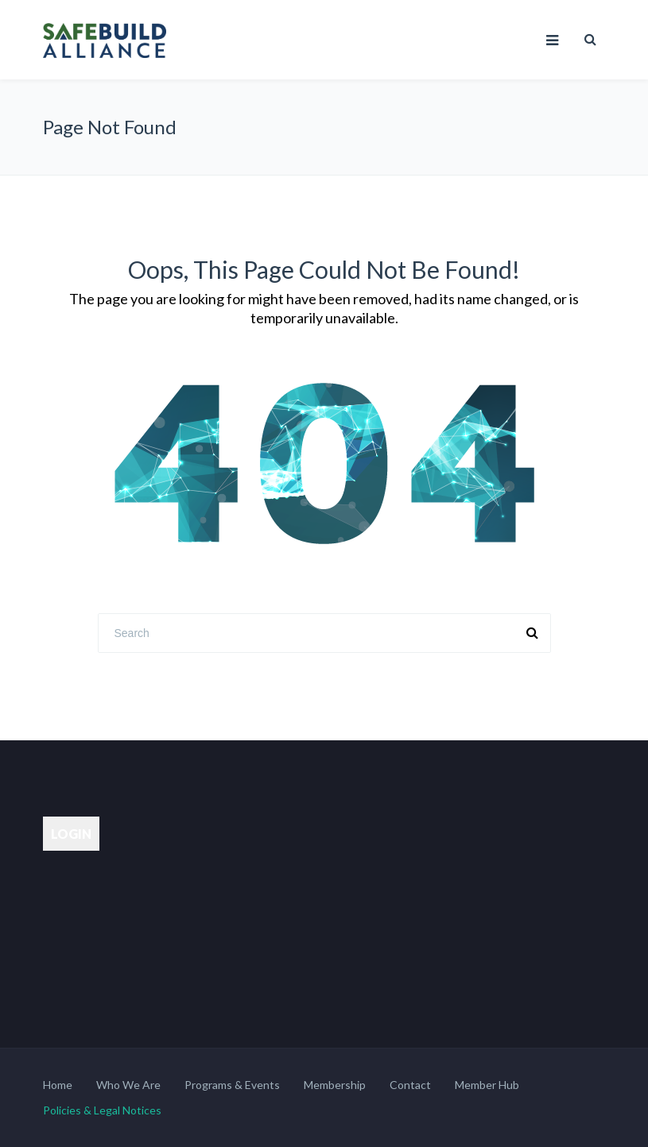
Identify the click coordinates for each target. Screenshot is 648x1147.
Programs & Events (232, 1084)
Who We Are (128, 1084)
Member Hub (487, 1084)
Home (57, 1084)
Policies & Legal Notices (102, 1110)
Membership (335, 1084)
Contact (410, 1084)
